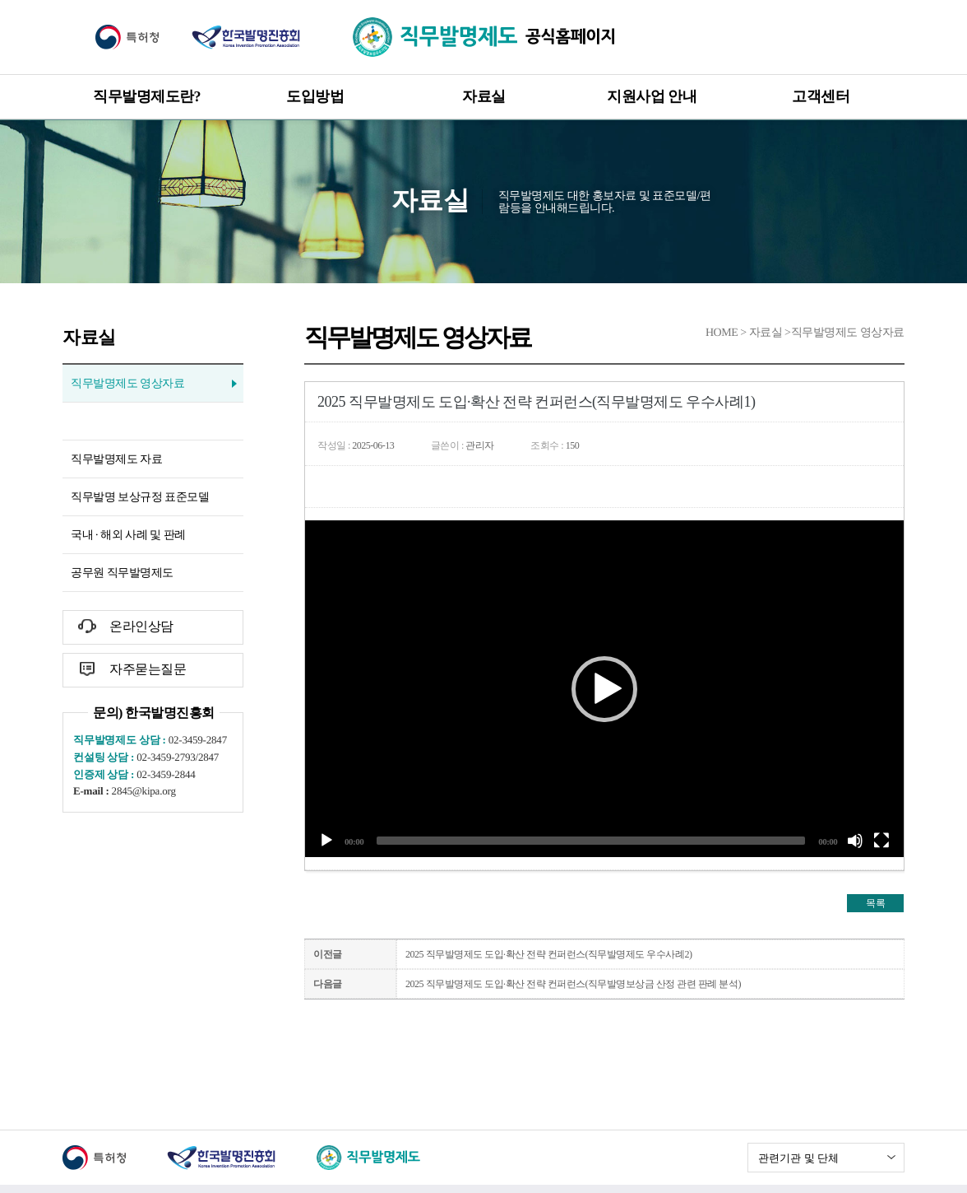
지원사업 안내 (651, 96)
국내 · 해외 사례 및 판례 (128, 535)
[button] (604, 689)
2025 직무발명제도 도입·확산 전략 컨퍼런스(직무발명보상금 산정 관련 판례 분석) (573, 984)
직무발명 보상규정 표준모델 (140, 497)
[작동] (326, 840)
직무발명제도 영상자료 (127, 383)
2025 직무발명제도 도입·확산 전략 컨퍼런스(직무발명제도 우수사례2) (548, 954)
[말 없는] (855, 840)
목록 (875, 903)
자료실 (484, 96)
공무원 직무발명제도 (122, 572)
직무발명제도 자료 (116, 459)
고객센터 (820, 96)
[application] (604, 688)
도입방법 (315, 96)
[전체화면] (881, 840)
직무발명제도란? (147, 96)
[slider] (591, 840)
